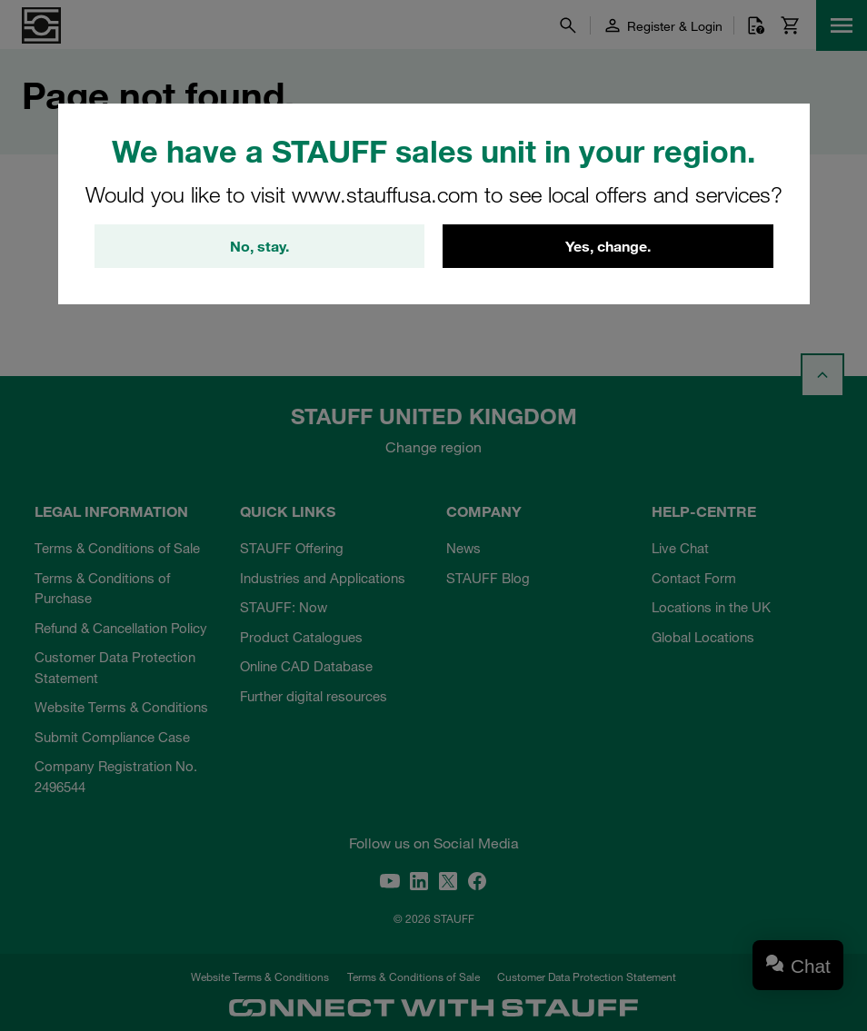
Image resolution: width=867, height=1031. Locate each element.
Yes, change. (608, 246)
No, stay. (259, 246)
